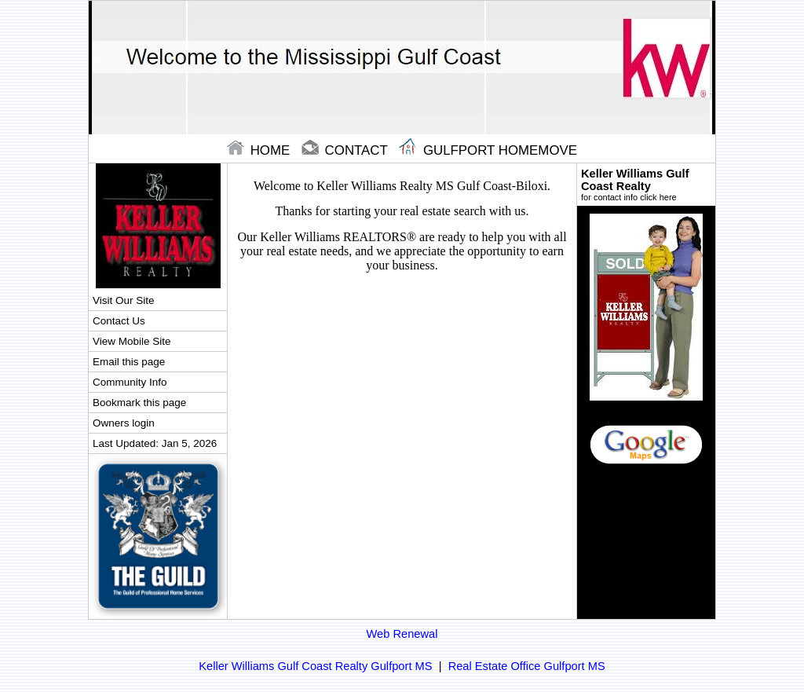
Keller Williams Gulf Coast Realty (646, 184)
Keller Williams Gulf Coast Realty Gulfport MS (315, 666)
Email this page (129, 362)
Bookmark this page (139, 402)
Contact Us (119, 321)
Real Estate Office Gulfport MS (526, 666)
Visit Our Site (123, 300)
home (260, 150)
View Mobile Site (131, 341)
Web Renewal (402, 634)
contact (346, 150)
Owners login (124, 423)
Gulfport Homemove (488, 150)
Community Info (129, 382)
